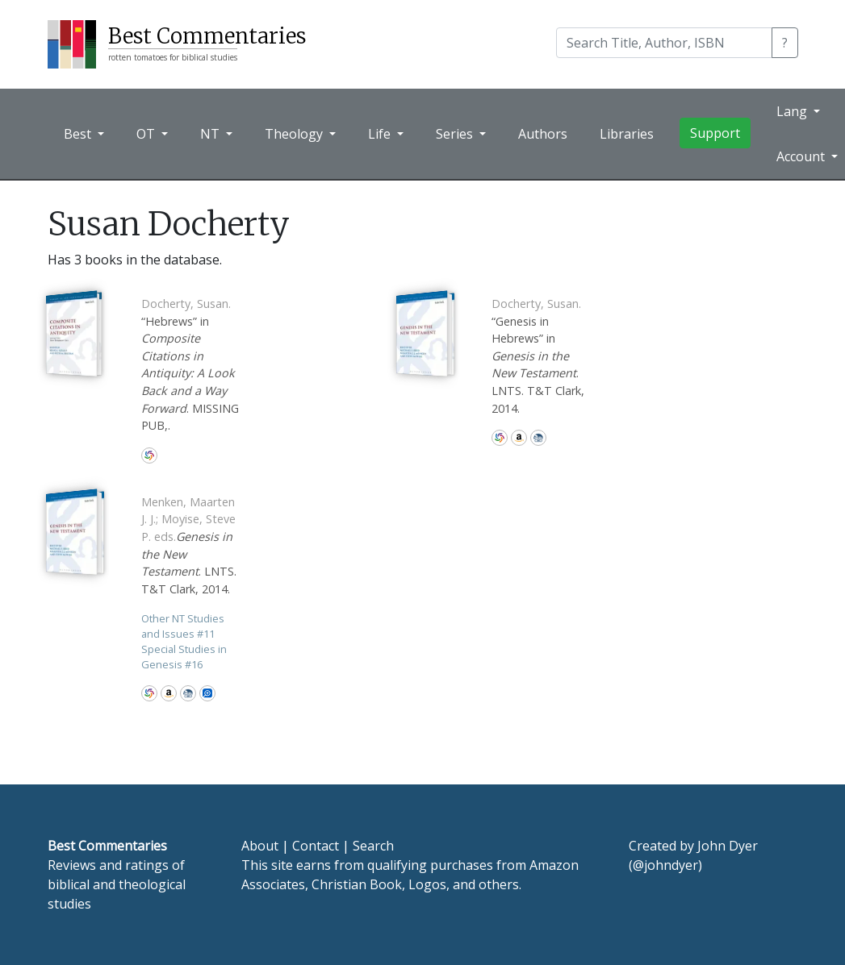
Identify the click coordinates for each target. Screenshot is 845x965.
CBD (538, 438)
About (259, 846)
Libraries (627, 134)
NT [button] (211, 134)
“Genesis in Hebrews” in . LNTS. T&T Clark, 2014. (538, 356)
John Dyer (727, 846)
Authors (542, 134)
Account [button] (802, 156)
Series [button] (456, 134)
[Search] (664, 42)
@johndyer (665, 865)
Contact (315, 846)
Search (373, 846)
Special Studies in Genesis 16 (184, 657)
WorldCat (149, 455)
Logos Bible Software (207, 693)
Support (715, 133)
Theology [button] (295, 134)
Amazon (519, 438)
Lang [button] (793, 111)
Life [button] (381, 134)
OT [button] (147, 134)
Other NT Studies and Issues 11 (182, 626)
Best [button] (79, 134)
